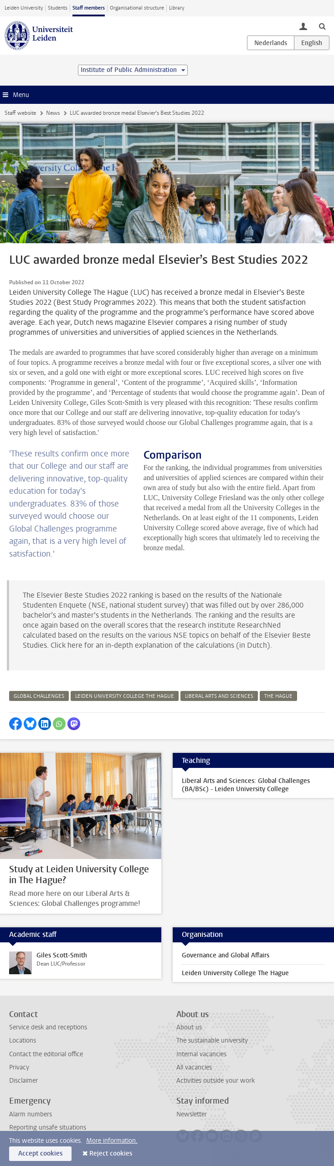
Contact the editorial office (46, 1054)
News (53, 113)
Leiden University (24, 8)
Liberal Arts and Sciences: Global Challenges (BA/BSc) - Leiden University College (246, 785)
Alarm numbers (30, 1114)
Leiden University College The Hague (235, 973)
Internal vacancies (201, 1054)
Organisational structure (137, 8)
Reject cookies (110, 1153)
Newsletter (191, 1114)
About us (189, 1027)
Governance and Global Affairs (225, 955)
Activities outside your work (215, 1080)
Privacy (19, 1067)
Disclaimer (23, 1080)
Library (176, 8)
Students (57, 8)
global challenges (39, 696)
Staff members (88, 8)
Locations (22, 1040)
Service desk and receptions (48, 1027)
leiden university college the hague (124, 696)
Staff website (20, 113)
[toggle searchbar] (322, 26)
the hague (278, 696)
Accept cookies (40, 1153)
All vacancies (194, 1067)
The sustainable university (212, 1040)
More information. (112, 1140)
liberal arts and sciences (219, 696)
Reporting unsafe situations (47, 1127)
